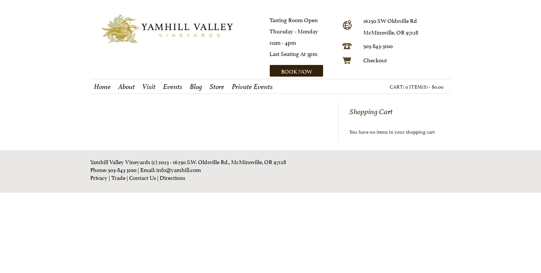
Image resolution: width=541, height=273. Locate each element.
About (126, 86)
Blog (196, 86)
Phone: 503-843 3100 (113, 169)
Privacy (98, 177)
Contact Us (142, 177)
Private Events (252, 86)
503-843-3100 (378, 45)
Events (172, 86)
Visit (149, 86)
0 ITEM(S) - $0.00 (424, 86)
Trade (118, 177)
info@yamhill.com (178, 169)
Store (217, 86)
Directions (172, 177)
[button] (303, 70)
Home (102, 86)
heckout (377, 59)
